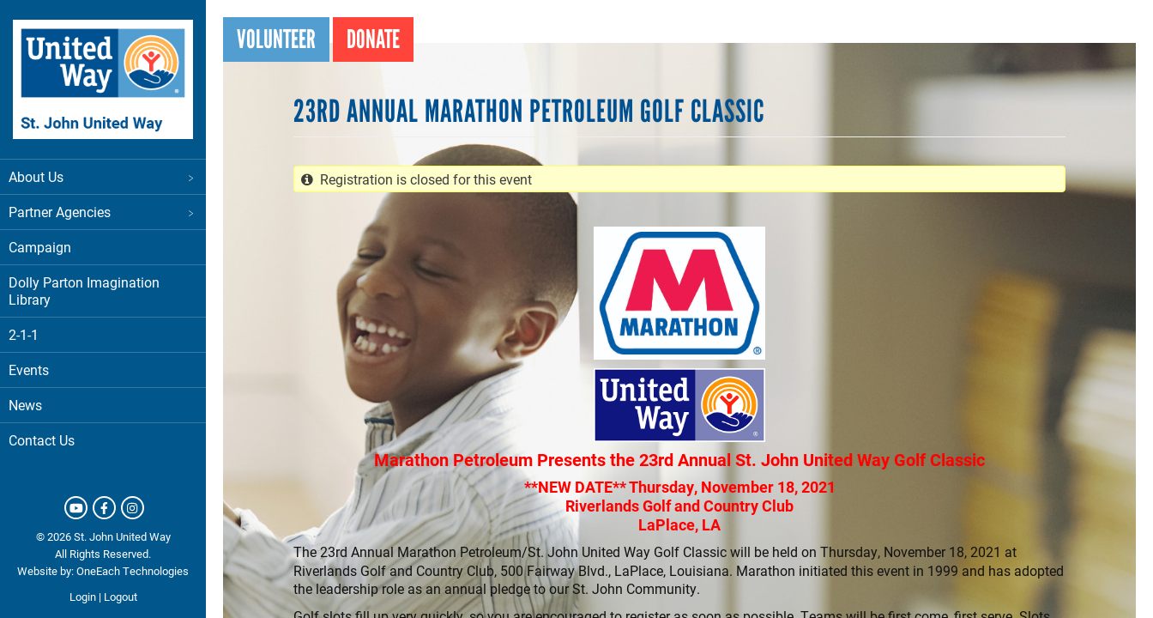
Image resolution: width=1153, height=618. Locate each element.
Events (29, 369)
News (25, 405)
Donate (373, 39)
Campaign (40, 247)
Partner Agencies (103, 212)
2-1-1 (24, 334)
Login (82, 596)
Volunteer (276, 39)
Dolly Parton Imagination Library (84, 290)
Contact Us (42, 440)
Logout (120, 596)
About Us (103, 176)
